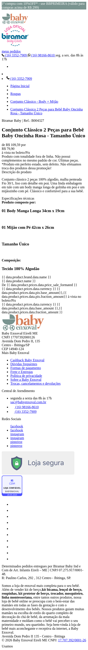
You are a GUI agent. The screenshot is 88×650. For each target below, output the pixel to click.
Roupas (15, 94)
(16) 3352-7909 (15, 55)
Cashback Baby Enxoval (27, 360)
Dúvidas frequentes (23, 364)
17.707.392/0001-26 (72, 640)
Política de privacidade (26, 376)
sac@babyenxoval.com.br (28, 402)
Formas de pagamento (25, 368)
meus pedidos (11, 51)
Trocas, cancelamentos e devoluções (35, 383)
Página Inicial (19, 86)
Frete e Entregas (21, 372)
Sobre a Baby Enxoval (26, 379)
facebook (16, 426)
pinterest (16, 442)
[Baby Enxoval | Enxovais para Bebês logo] (15, 23)
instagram (17, 434)
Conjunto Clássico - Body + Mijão (34, 101)
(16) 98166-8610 (42, 55)
